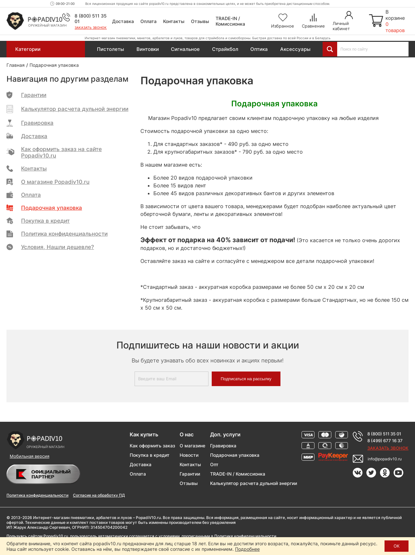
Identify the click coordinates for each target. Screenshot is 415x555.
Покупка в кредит (150, 455)
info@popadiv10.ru (385, 458)
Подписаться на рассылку (246, 378)
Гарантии (190, 474)
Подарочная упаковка (234, 455)
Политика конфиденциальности (37, 495)
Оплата (148, 21)
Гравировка (223, 445)
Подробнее (247, 549)
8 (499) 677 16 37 (385, 440)
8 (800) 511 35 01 (384, 433)
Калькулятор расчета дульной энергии (253, 483)
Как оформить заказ (152, 445)
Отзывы (200, 21)
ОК (396, 546)
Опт (214, 464)
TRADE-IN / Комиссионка (230, 21)
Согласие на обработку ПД (99, 495)
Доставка (123, 21)
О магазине (192, 445)
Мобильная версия (29, 456)
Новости (189, 455)
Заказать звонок (91, 28)
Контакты (173, 21)
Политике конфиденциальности (245, 536)
